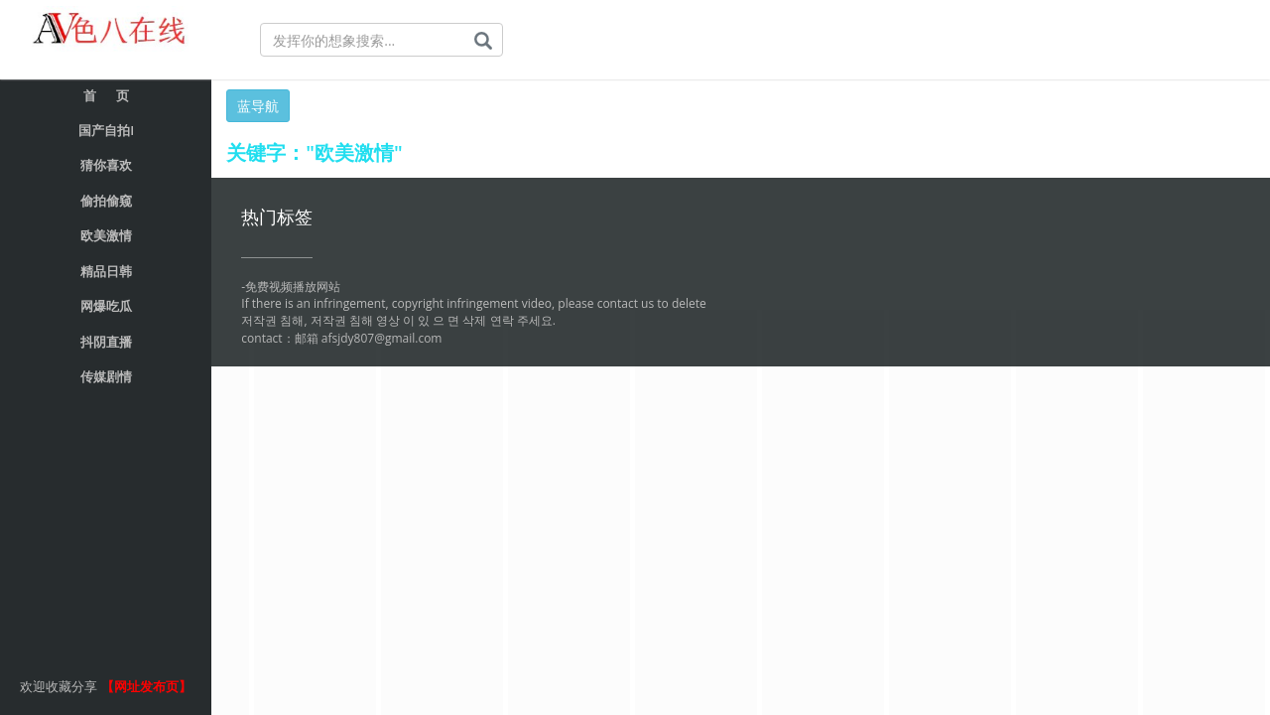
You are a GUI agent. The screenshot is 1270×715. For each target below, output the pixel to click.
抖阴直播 (106, 342)
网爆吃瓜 (106, 306)
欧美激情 (106, 235)
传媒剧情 (106, 376)
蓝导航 (258, 105)
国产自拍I (106, 130)
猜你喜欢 (106, 165)
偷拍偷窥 (106, 201)
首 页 (106, 95)
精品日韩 (106, 271)
